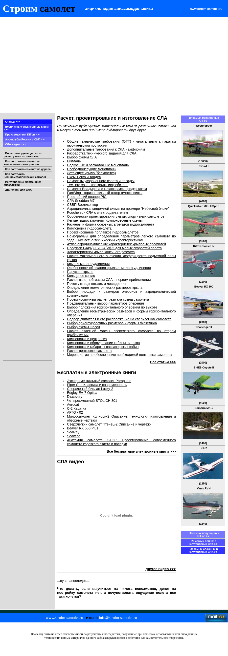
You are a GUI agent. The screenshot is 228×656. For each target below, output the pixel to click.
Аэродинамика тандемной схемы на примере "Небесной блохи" (118, 209)
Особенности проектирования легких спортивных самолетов (115, 216)
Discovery (74, 397)
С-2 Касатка (76, 408)
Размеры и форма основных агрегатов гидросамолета (110, 224)
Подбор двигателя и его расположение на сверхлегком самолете (119, 319)
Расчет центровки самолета (89, 351)
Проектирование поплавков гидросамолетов (102, 232)
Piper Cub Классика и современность (97, 385)
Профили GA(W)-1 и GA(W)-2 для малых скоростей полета (114, 248)
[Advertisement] (46, 65)
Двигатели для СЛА (18, 189)
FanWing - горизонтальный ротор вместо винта (104, 193)
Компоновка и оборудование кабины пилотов (103, 343)
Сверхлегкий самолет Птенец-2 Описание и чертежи (109, 424)
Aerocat (73, 404)
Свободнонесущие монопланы (91, 169)
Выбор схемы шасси (83, 327)
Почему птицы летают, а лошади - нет (97, 284)
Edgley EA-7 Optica (82, 393)
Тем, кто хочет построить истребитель (97, 185)
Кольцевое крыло (81, 276)
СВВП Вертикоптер (82, 205)
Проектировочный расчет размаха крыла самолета (108, 299)
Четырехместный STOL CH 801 (92, 401)
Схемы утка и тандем (84, 177)
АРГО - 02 (75, 412)
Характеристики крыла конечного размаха (101, 252)
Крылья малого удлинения (88, 264)
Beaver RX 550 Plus (82, 428)
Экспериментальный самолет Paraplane (99, 381)
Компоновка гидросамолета (89, 228)
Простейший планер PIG (87, 197)
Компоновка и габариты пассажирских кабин (103, 347)
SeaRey (73, 432)
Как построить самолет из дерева (28, 169)
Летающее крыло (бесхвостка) (91, 173)
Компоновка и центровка (87, 339)
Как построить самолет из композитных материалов (22, 163)
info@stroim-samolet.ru (118, 618)
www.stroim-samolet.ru (64, 618)
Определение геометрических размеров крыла (104, 287)
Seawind (73, 436)
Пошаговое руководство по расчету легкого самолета (23, 155)
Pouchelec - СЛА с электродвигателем (97, 212)
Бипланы (74, 161)
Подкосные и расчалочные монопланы (98, 165)
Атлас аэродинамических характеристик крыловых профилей (116, 244)
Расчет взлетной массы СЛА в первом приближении (109, 280)
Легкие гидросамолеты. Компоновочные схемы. (105, 220)
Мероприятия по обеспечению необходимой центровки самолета (119, 355)
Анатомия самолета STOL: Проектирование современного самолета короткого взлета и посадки (121, 442)
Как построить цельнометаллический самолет (25, 175)
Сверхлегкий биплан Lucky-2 (90, 389)
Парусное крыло (80, 272)
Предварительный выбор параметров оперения (105, 303)
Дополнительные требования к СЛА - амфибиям (106, 149)
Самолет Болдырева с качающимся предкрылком (107, 189)
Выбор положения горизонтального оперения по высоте (112, 307)
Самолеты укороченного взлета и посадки (101, 181)
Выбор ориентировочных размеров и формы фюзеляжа (112, 323)
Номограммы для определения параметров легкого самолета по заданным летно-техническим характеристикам (121, 238)
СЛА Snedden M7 (80, 201)
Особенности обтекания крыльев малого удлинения (109, 268)
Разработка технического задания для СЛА (102, 153)
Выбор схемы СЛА (82, 157)
